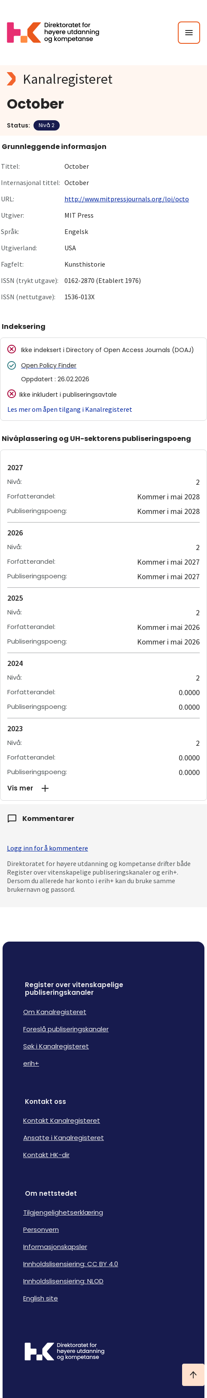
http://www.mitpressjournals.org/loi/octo (126, 199)
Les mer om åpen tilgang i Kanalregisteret (69, 409)
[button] (103, 788)
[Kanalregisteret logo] (103, 79)
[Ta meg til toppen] (193, 1375)
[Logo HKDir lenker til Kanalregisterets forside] (58, 32)
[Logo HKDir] (103, 1352)
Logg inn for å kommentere (47, 848)
